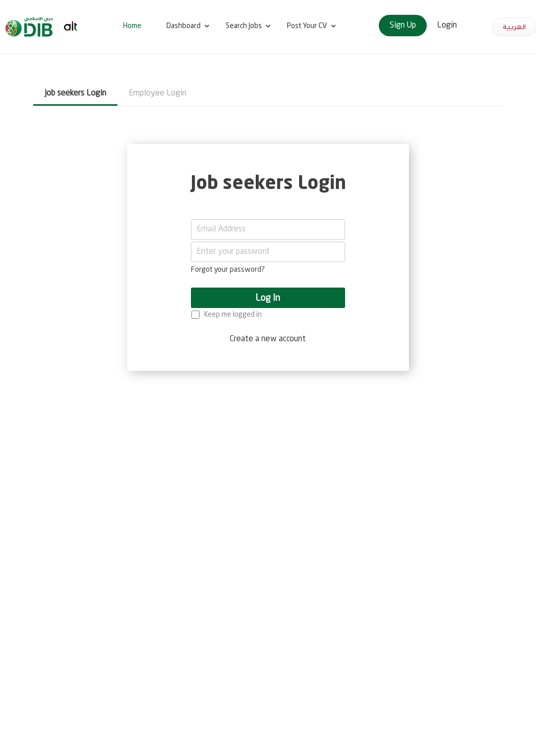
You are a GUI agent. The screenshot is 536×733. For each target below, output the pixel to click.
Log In (268, 298)
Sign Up (402, 25)
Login (447, 25)
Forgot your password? (228, 269)
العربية (514, 27)
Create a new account (268, 339)
